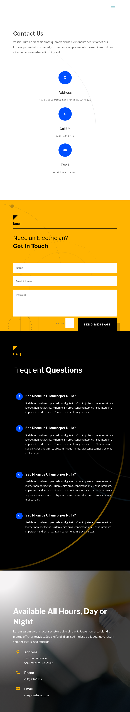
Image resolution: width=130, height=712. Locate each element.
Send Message (97, 324)
